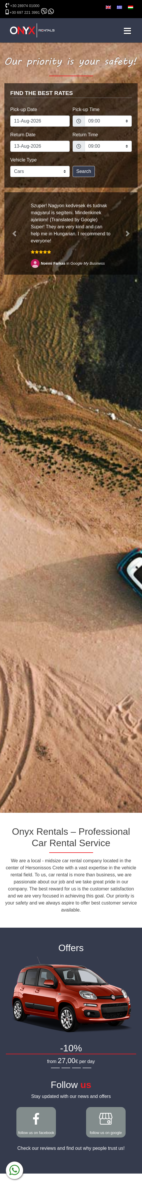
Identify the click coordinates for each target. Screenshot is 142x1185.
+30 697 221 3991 (25, 12)
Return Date (22, 134)
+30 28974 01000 (25, 6)
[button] (14, 233)
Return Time (85, 134)
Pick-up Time (86, 109)
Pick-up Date (23, 109)
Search (83, 171)
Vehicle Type (23, 159)
